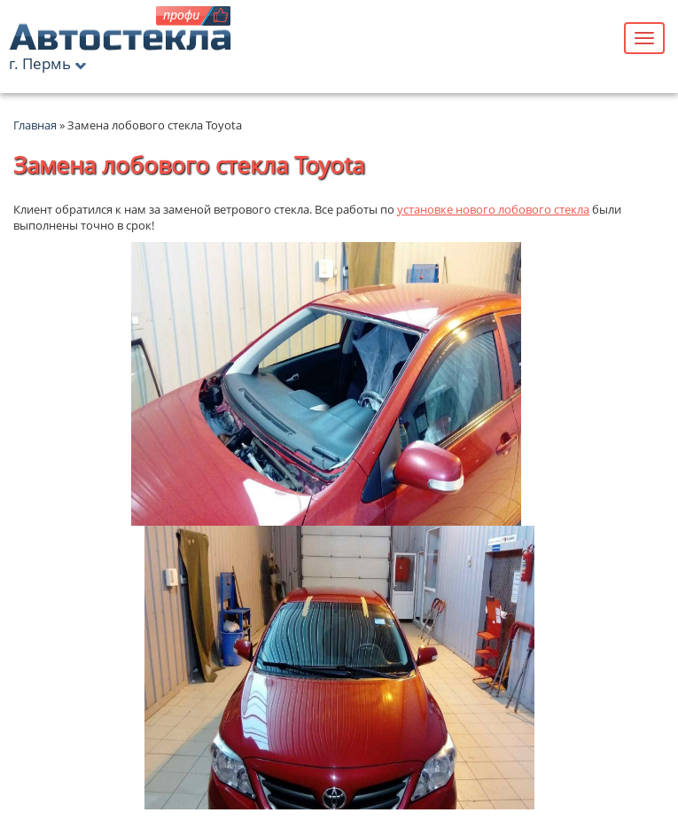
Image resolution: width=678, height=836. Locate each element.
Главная (35, 125)
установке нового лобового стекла (493, 209)
